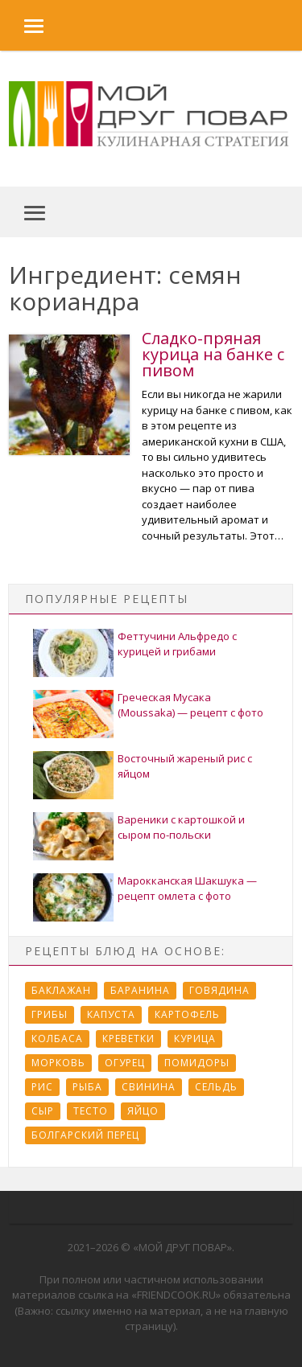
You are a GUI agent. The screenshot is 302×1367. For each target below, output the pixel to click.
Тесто (90, 1111)
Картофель (187, 1014)
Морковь (58, 1062)
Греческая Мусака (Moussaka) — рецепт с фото (190, 705)
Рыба (87, 1087)
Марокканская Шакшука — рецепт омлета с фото (187, 888)
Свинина (149, 1087)
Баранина (140, 990)
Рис (42, 1087)
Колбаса (57, 1038)
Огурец (125, 1062)
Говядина (219, 990)
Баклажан (61, 990)
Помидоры (197, 1062)
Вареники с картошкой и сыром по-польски (181, 827)
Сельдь (216, 1087)
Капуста (111, 1014)
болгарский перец (85, 1135)
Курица (195, 1038)
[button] (21, 25)
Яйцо (143, 1111)
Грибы (49, 1014)
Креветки (128, 1038)
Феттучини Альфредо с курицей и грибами (177, 644)
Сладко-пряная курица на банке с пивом (213, 354)
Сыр (42, 1111)
